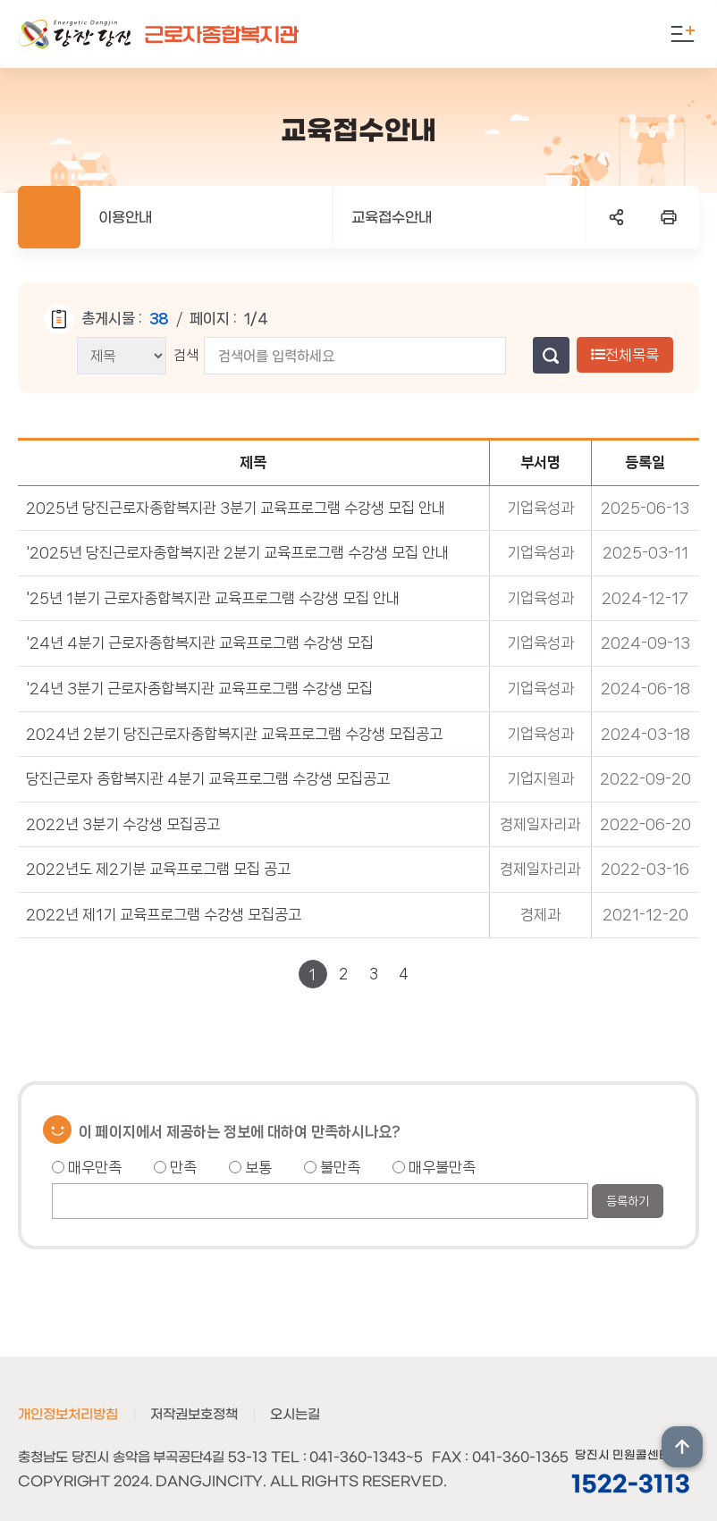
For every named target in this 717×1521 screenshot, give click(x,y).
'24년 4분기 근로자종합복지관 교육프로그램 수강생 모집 (200, 642)
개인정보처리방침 (68, 1415)
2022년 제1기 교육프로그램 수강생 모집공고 (163, 914)
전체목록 (625, 355)
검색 (185, 355)
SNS (616, 217)
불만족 (332, 1167)
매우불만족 (434, 1167)
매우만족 (87, 1167)
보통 (250, 1167)
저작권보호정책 (194, 1415)
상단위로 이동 (682, 1446)
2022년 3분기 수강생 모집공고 (123, 824)
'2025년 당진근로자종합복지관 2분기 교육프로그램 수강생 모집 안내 (237, 552)
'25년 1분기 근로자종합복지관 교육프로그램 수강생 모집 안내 (213, 598)
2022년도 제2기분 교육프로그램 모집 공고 (158, 869)
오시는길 (295, 1415)
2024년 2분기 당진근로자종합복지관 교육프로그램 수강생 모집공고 (234, 734)
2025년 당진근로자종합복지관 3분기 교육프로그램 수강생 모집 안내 (235, 508)
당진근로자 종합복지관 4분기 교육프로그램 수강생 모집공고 (208, 778)
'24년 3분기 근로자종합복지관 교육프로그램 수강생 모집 (199, 688)
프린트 (668, 217)
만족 (175, 1167)
